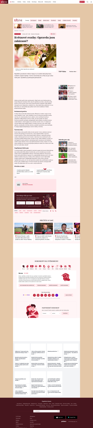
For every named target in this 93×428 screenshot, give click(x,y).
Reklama (17, 420)
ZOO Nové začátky (66, 403)
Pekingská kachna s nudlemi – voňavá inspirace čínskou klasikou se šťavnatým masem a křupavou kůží (70, 359)
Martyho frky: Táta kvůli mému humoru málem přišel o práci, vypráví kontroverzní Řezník (37, 380)
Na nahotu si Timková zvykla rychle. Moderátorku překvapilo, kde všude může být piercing (72, 155)
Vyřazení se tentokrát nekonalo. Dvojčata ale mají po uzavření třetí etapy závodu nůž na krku (72, 144)
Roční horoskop (64, 285)
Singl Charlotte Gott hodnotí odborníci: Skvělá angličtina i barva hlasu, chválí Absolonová (27, 26)
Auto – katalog (73, 403)
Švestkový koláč (50, 406)
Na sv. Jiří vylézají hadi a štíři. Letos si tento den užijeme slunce (54, 392)
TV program (40, 403)
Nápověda (32, 426)
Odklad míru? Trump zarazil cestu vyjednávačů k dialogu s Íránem (22, 352)
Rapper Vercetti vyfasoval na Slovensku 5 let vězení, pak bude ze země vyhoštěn (38, 386)
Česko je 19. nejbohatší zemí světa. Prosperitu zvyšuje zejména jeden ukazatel (22, 365)
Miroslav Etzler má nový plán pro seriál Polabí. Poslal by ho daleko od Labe (37, 365)
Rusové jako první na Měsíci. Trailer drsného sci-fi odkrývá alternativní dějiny (21, 386)
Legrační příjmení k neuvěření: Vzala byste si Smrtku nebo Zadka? (44, 171)
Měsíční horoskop (53, 285)
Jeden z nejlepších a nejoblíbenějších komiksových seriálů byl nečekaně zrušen (21, 392)
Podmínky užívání (19, 424)
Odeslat (37, 202)
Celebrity (19, 1)
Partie (50, 403)
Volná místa (18, 418)
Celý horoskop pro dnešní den (27, 285)
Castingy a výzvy (33, 420)
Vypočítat (65, 313)
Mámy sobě (40, 1)
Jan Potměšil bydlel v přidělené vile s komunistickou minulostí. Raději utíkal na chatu (54, 380)
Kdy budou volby (58, 403)
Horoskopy (34, 1)
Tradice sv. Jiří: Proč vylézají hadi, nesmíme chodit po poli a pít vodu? (54, 386)
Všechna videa (72, 71)
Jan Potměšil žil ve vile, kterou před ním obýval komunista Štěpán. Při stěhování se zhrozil (49, 26)
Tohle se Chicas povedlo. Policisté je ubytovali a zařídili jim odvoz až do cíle (38, 352)
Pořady (54, 1)
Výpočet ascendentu (64, 405)
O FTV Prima (18, 416)
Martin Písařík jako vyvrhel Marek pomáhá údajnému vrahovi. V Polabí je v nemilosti (63, 238)
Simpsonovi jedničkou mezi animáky (20, 379)
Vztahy (24, 1)
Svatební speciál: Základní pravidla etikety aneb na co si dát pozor (25, 171)
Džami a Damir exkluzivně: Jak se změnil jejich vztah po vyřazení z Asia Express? (72, 99)
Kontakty (32, 422)
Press (31, 418)
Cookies (17, 426)
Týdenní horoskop (41, 285)
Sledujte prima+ (48, 1)
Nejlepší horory (34, 403)
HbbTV (17, 422)
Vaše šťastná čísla (45, 292)
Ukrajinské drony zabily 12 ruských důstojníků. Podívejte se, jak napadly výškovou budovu (54, 359)
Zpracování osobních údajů (35, 424)
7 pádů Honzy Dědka (20, 405)
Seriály (28, 1)
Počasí (53, 403)
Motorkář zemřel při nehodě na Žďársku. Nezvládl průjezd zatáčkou (21, 359)
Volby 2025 (27, 405)
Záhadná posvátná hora (53, 351)
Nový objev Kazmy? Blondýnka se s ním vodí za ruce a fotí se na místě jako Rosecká (38, 392)
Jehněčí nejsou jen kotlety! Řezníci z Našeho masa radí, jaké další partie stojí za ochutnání (71, 365)
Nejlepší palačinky (42, 406)
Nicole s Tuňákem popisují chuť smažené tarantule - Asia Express (72, 93)
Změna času (45, 403)
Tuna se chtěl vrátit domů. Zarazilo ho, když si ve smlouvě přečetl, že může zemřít (43, 238)
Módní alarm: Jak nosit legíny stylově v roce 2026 (71, 26)
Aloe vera (48, 405)
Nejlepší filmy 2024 (26, 403)
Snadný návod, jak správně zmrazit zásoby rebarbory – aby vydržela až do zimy (71, 352)
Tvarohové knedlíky (73, 405)
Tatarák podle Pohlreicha (40, 405)
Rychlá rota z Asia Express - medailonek (72, 87)
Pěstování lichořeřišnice (55, 405)
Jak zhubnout (19, 403)
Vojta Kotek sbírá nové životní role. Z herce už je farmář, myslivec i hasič (72, 161)
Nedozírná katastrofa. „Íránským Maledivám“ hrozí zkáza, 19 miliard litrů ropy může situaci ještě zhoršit (54, 365)
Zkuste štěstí (69, 295)
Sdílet (53, 34)
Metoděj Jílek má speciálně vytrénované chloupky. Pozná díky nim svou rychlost (38, 359)
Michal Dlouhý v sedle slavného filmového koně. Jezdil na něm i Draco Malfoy (23, 237)
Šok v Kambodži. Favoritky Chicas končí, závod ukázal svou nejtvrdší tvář (72, 150)
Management (32, 416)
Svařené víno (32, 405)
